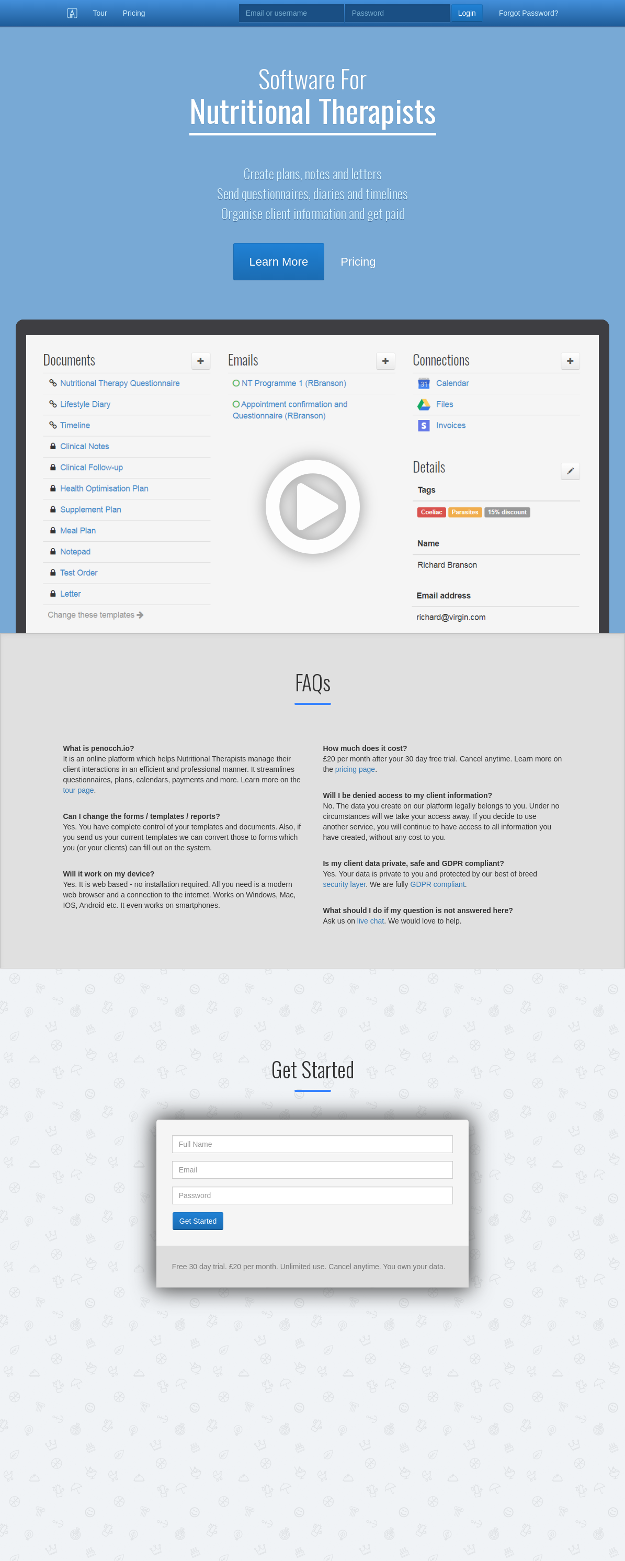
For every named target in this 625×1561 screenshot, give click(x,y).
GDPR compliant (438, 884)
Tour (100, 13)
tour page (78, 790)
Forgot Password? (529, 13)
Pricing (134, 13)
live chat (370, 921)
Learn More (279, 261)
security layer (344, 884)
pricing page (355, 769)
